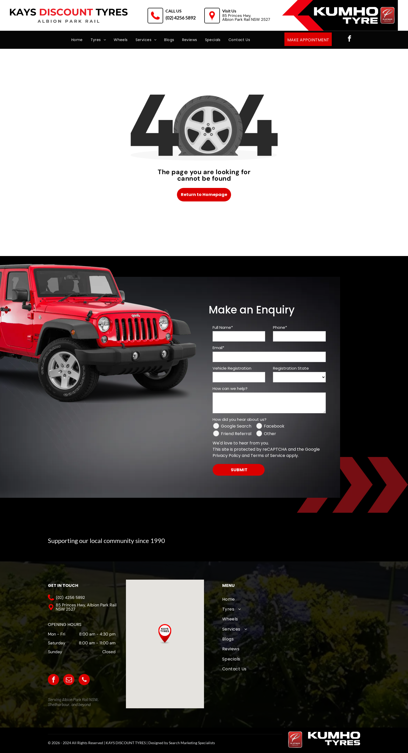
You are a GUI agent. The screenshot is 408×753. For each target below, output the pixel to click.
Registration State (291, 368)
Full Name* (223, 327)
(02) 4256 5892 (180, 18)
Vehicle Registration (232, 368)
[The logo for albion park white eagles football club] (250, 541)
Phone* (280, 327)
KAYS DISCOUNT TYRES (126, 743)
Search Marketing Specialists (192, 743)
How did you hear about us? (239, 419)
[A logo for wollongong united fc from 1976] (287, 541)
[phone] (84, 680)
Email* (218, 347)
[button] (164, 634)
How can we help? (230, 388)
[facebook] (349, 39)
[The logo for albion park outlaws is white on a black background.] (324, 541)
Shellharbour (58, 704)
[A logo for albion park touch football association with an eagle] (213, 541)
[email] (68, 680)
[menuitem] (77, 40)
